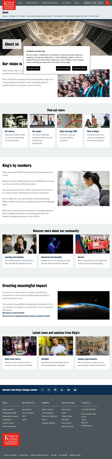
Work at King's (94, 16)
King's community (70, 427)
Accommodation (50, 413)
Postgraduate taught (11, 413)
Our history (9, 131)
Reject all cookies (63, 68)
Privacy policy (23, 455)
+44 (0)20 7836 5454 (88, 409)
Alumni (100, 3)
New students (30, 410)
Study (21, 3)
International (11, 420)
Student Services (33, 3)
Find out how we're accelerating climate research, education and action (26, 316)
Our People (21, 16)
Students (87, 3)
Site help (54, 455)
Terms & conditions (10, 455)
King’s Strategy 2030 (68, 131)
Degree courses (11, 410)
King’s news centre (13, 358)
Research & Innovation (51, 3)
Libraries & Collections (50, 416)
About (78, 3)
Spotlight (45, 358)
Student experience (11, 427)
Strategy (12, 16)
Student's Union (70, 416)
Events (70, 413)
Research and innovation (51, 257)
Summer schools (11, 423)
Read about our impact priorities (13, 313)
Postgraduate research (11, 416)
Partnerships (58, 16)
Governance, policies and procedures (39, 16)
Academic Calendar (50, 423)
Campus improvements (87, 358)
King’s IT (50, 420)
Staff (94, 3)
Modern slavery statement (39, 455)
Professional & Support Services (76, 16)
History (4, 16)
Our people (36, 131)
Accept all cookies (79, 68)
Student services (50, 410)
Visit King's (70, 420)
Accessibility (63, 455)
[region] (56, 60)
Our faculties (67, 3)
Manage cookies (75, 455)
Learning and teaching (14, 257)
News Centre (70, 410)
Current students (30, 413)
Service (81, 257)
